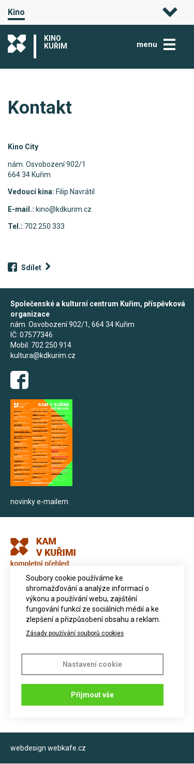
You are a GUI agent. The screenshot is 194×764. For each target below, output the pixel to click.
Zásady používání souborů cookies (75, 633)
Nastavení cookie (92, 664)
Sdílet (31, 267)
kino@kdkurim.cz (64, 209)
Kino (16, 12)
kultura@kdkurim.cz (43, 355)
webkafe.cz (67, 748)
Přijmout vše (92, 695)
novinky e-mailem (39, 501)
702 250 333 (44, 226)
